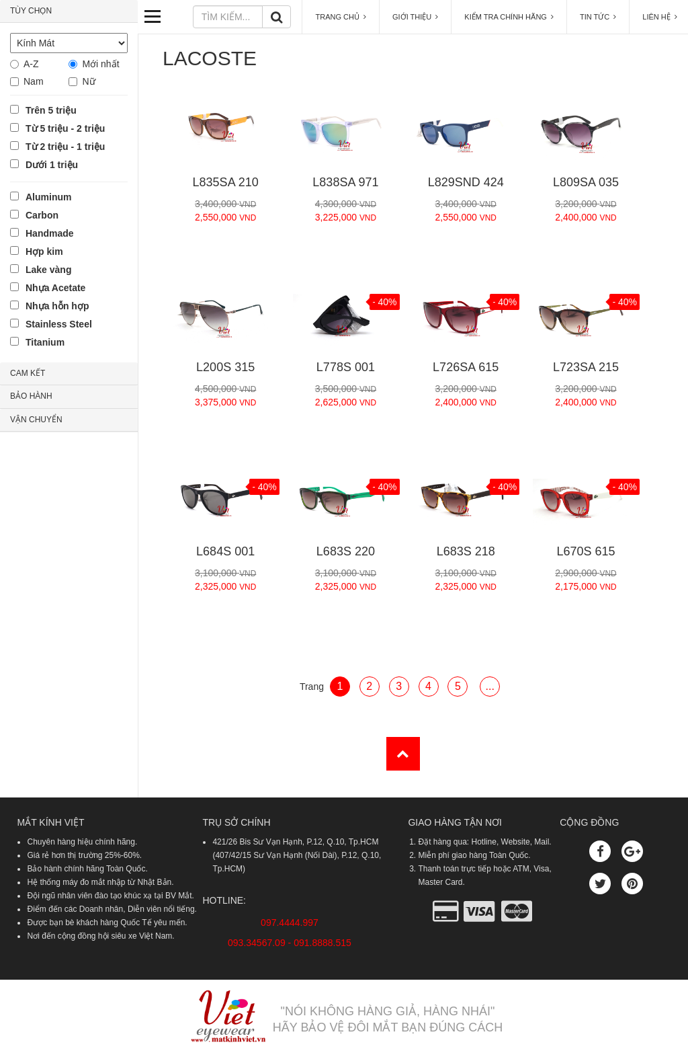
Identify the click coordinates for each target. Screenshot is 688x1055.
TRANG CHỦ (340, 17)
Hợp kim (44, 251)
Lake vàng (48, 269)
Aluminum (48, 197)
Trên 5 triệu (51, 110)
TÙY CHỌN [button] (31, 10)
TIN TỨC (598, 17)
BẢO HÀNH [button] (31, 396)
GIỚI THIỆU (415, 17)
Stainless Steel (59, 324)
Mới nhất (100, 63)
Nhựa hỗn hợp (57, 306)
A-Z (31, 63)
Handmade (50, 233)
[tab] (69, 11)
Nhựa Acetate (55, 287)
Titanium (45, 342)
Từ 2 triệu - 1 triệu (65, 146)
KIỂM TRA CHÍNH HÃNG (509, 17)
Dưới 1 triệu (52, 164)
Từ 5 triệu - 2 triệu (65, 128)
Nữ (88, 81)
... (490, 686)
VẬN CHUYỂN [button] (36, 419)
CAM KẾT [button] (27, 373)
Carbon (42, 215)
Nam (34, 81)
